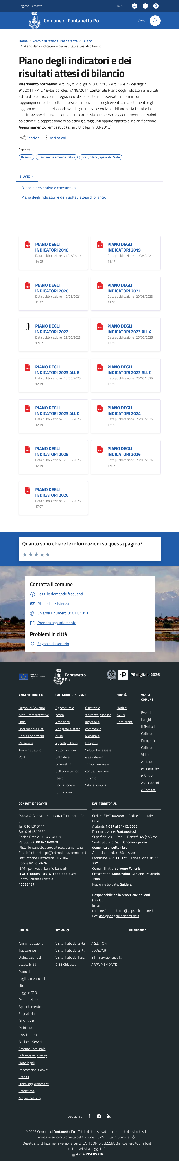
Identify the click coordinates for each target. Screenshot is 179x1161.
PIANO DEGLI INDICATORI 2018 (51, 247)
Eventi (146, 712)
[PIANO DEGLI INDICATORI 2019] (99, 244)
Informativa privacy (33, 1055)
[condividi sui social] (30, 137)
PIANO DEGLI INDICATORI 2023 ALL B (57, 369)
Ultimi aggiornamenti (34, 1084)
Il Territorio (148, 726)
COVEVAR (98, 950)
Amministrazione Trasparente (55, 40)
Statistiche (27, 1091)
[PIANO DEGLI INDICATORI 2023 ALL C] (99, 367)
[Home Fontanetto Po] (65, 21)
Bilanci (88, 40)
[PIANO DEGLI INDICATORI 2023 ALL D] (27, 408)
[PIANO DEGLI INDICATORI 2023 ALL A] (99, 326)
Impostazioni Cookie (33, 1069)
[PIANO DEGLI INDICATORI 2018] (27, 244)
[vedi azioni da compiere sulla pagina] (54, 137)
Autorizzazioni (65, 750)
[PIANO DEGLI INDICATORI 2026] (99, 449)
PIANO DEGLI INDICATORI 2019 (124, 247)
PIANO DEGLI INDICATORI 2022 (51, 328)
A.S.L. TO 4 (99, 943)
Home (23, 40)
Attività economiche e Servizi (150, 768)
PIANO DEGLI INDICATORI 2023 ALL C (129, 369)
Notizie (122, 707)
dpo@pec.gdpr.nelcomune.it (119, 915)
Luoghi (146, 719)
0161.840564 (35, 831)
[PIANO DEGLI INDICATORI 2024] (99, 408)
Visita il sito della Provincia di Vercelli (82, 950)
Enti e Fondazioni (31, 736)
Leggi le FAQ (28, 992)
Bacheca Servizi (30, 1041)
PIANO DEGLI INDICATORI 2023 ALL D (57, 410)
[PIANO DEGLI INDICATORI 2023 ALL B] (27, 367)
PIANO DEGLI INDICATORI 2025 (51, 451)
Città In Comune (117, 1137)
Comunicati (125, 721)
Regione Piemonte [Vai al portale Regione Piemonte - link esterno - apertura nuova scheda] (30, 6)
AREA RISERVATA (87, 1154)
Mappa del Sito (30, 1098)
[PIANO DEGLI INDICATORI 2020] (27, 285)
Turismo (90, 778)
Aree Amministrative (34, 714)
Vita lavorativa (95, 785)
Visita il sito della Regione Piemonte (81, 943)
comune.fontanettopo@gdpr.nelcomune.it (122, 910)
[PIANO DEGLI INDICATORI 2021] (99, 285)
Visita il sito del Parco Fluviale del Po (81, 957)
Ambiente (62, 721)
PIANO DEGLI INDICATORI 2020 (51, 288)
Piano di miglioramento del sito (32, 978)
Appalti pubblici (66, 743)
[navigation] (8, 20)
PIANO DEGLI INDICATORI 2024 (124, 410)
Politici (23, 757)
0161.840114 (34, 826)
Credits (24, 1076)
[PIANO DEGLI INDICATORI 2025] (27, 449)
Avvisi (121, 714)
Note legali (27, 1062)
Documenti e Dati (31, 729)
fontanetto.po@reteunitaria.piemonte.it (57, 852)
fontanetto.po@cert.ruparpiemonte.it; (55, 847)
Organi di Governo (32, 707)
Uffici (22, 721)
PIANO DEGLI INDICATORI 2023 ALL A (129, 328)
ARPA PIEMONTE (104, 964)
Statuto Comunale (32, 1048)
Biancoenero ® (126, 1143)
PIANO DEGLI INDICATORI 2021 (124, 288)
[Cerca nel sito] (155, 20)
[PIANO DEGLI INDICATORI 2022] (27, 326)
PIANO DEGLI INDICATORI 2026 (124, 451)
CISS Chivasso (65, 964)
